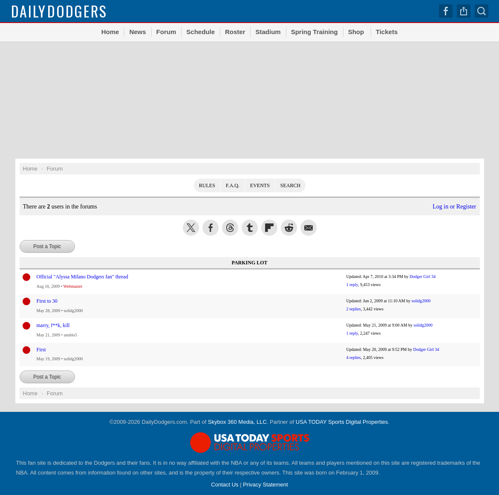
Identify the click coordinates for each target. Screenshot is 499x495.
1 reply (352, 284)
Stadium (267, 31)
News (137, 31)
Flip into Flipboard (269, 228)
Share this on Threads (230, 228)
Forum (166, 31)
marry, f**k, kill (53, 325)
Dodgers (59, 11)
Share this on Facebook (210, 228)
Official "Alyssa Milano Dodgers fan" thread (82, 277)
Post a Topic (47, 246)
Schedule (200, 31)
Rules (207, 185)
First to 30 (47, 301)
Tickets (387, 31)
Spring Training (314, 31)
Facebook (446, 11)
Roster (235, 31)
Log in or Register (454, 206)
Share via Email (308, 228)
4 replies (353, 357)
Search (481, 11)
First (41, 350)
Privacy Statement (265, 484)
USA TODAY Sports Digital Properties (342, 422)
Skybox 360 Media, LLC (237, 422)
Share (463, 11)
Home (110, 31)
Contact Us (224, 484)
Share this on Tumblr (250, 228)
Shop (356, 31)
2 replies (353, 309)
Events (260, 185)
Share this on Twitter (191, 228)
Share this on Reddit (289, 228)
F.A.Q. (232, 185)
